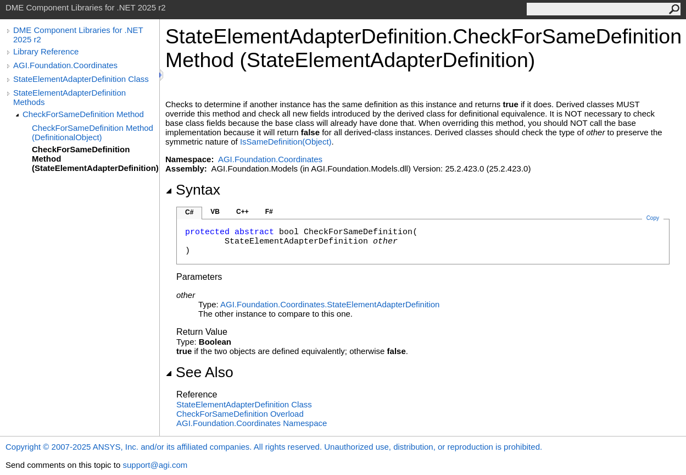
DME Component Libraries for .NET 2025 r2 (78, 34)
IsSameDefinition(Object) (286, 141)
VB (215, 212)
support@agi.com (154, 465)
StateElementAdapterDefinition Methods (69, 97)
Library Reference (46, 51)
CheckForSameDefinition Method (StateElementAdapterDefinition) (95, 159)
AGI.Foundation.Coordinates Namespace (251, 423)
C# (189, 212)
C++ (242, 212)
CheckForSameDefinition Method (83, 114)
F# (269, 212)
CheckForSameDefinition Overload (240, 413)
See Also (199, 372)
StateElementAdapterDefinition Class (81, 79)
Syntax (192, 189)
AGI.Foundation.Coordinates (65, 65)
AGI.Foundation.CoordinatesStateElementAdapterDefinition (329, 304)
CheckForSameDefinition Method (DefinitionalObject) (92, 132)
